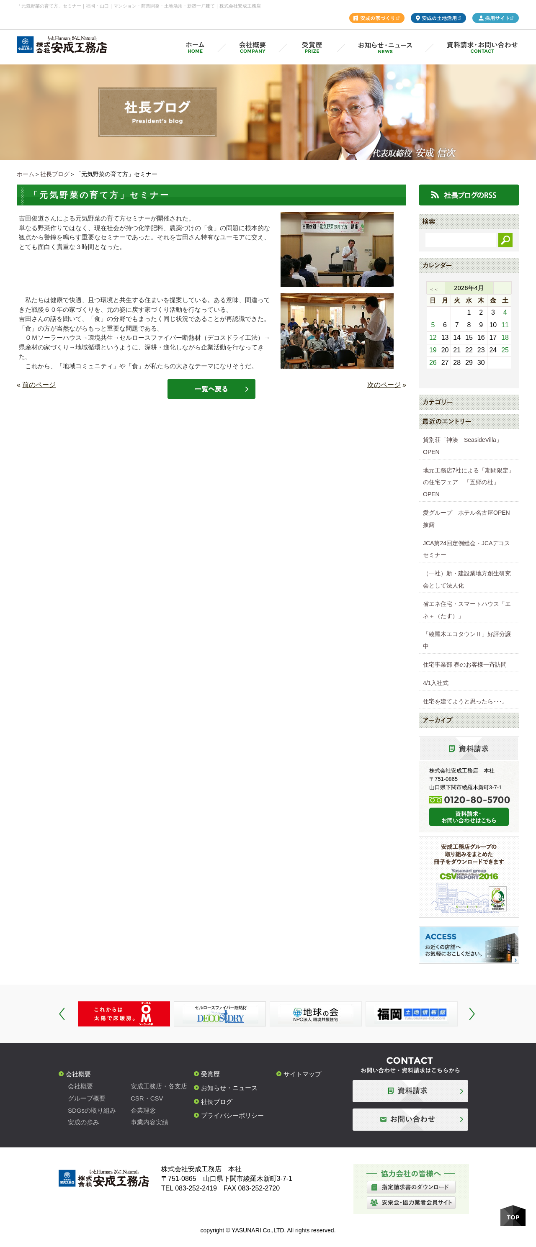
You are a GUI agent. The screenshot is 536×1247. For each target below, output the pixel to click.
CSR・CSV (147, 1098)
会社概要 (78, 1074)
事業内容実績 (149, 1122)
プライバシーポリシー (232, 1115)
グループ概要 (87, 1098)
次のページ (384, 384)
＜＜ (433, 289)
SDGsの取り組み (92, 1110)
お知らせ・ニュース (229, 1087)
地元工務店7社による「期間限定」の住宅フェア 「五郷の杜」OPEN (468, 482)
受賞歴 (210, 1074)
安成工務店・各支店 (159, 1086)
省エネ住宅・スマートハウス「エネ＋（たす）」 (467, 609)
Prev (62, 1014)
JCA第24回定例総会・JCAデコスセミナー (466, 549)
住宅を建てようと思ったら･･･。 (465, 701)
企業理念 (143, 1110)
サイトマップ (302, 1074)
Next (472, 1014)
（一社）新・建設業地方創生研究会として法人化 (467, 579)
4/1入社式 (435, 683)
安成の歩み (83, 1122)
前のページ (39, 384)
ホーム (25, 174)
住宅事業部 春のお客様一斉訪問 (465, 664)
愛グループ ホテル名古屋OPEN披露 (466, 518)
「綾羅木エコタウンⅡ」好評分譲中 (467, 640)
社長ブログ (55, 174)
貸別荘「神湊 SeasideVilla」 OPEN (465, 445)
